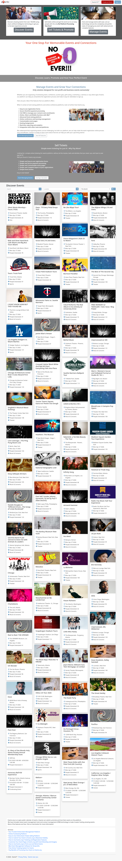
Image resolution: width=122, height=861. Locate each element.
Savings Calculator (42, 178)
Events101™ (95, 2)
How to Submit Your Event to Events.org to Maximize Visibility (28, 838)
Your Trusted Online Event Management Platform (24, 832)
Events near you (33, 857)
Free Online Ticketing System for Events (21, 848)
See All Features (41, 135)
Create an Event (108, 2)
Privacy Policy (22, 857)
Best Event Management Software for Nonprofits (24, 846)
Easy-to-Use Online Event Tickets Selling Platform (24, 836)
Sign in (118, 2)
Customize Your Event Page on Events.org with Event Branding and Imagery (33, 842)
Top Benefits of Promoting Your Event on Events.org (25, 850)
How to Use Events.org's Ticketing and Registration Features (28, 840)
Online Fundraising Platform (18, 834)
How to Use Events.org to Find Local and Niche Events (26, 844)
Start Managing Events (25, 135)
